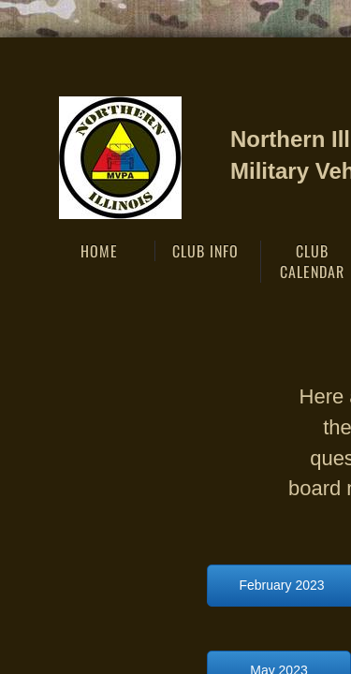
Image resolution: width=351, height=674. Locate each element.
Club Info (205, 251)
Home (99, 251)
